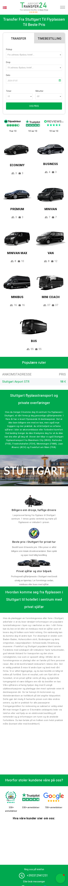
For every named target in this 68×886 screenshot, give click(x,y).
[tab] (18, 38)
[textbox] (34, 55)
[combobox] (34, 55)
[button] (60, 878)
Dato (8, 75)
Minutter (39, 91)
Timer (8, 91)
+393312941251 (37, 875)
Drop (8, 62)
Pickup (9, 49)
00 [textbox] (38, 96)
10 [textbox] (8, 96)
